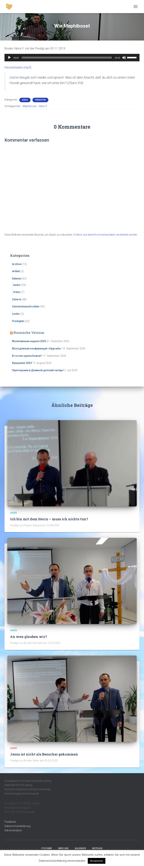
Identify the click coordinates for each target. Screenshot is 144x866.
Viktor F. (42, 106)
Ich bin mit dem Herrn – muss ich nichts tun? (49, 519)
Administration (13, 830)
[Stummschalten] (124, 57)
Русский (46, 848)
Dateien (16, 278)
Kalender (80, 848)
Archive (16, 264)
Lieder (16, 313)
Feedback (10, 821)
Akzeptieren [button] (96, 860)
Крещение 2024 (22, 362)
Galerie (16, 299)
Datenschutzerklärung (17, 826)
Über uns (63, 848)
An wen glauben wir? (28, 636)
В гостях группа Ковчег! (27, 355)
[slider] (67, 58)
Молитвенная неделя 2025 (29, 341)
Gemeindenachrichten (25, 306)
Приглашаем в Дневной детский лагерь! (38, 370)
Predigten (40, 100)
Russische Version (29, 332)
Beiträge (97, 848)
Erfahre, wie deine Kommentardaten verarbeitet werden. (106, 234)
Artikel (16, 271)
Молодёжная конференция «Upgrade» (36, 348)
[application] (72, 57)
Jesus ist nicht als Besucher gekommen (44, 754)
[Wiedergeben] (9, 57)
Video (16, 292)
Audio (25, 100)
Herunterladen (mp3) (17, 67)
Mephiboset (29, 106)
